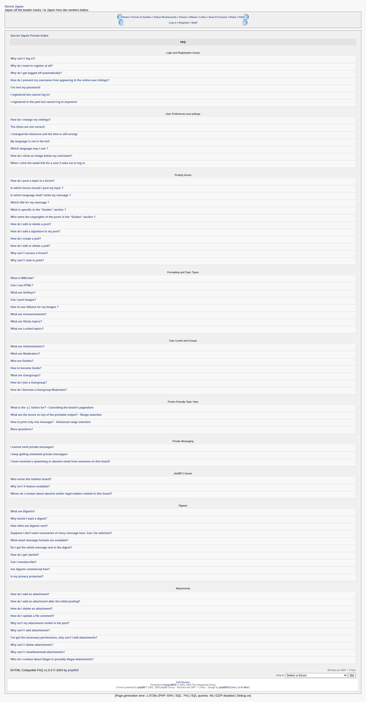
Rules (232, 17)
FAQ (241, 17)
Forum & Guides (141, 17)
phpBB (141, 687)
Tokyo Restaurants (165, 17)
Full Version (183, 682)
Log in (172, 22)
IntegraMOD (170, 685)
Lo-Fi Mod (243, 687)
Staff (194, 22)
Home (125, 17)
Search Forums (217, 17)
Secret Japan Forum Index (30, 35)
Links (202, 17)
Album (193, 17)
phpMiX (73, 670)
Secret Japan (14, 6)
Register (184, 22)
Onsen (183, 17)
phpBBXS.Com (227, 687)
